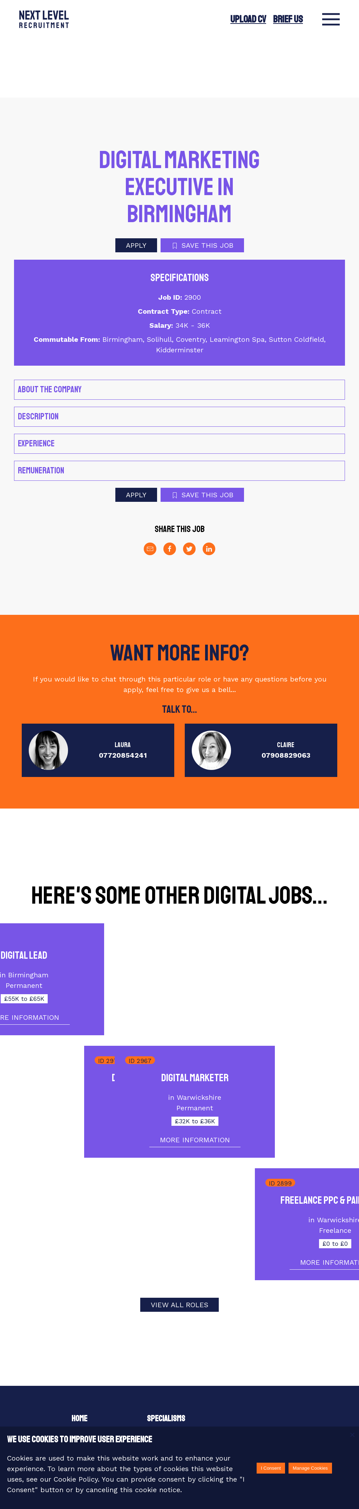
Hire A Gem (163, 1392)
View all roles (179, 1246)
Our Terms (163, 1375)
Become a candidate (102, 1392)
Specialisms (166, 1359)
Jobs (79, 1408)
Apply (136, 186)
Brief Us (288, 19)
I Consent (271, 1468)
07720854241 (123, 696)
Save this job (202, 186)
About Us (86, 1375)
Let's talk (239, 1375)
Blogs (156, 1408)
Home (79, 1359)
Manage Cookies (310, 1468)
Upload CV (248, 19)
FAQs (230, 1392)
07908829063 (286, 696)
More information (265, 959)
